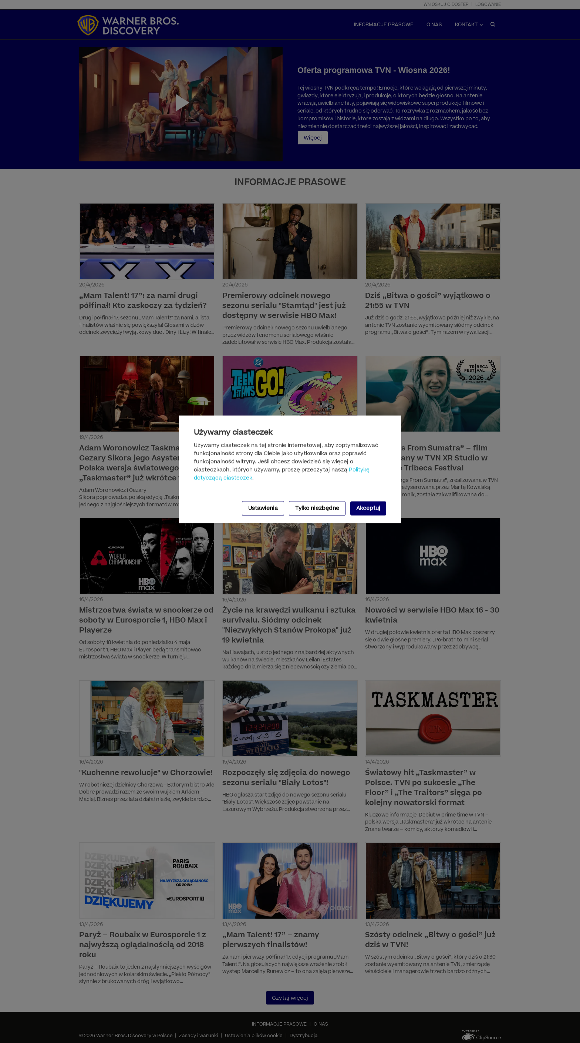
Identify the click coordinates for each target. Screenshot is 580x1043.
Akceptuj (368, 508)
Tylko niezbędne (317, 508)
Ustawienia (263, 508)
